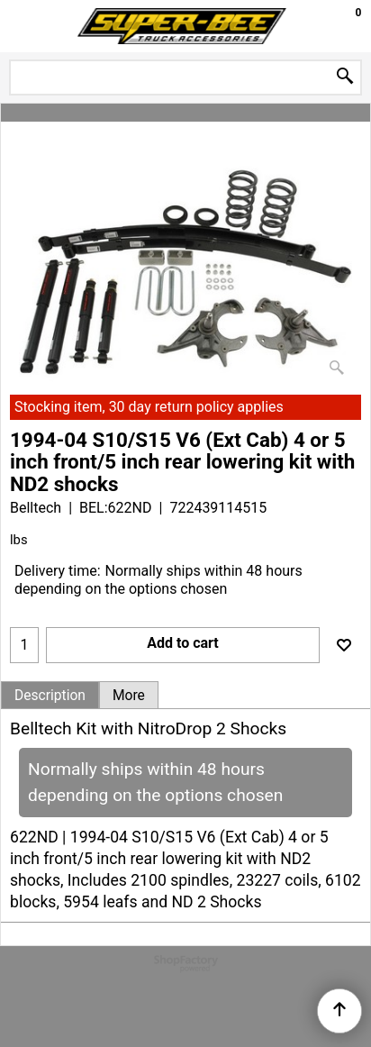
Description (50, 695)
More (129, 695)
